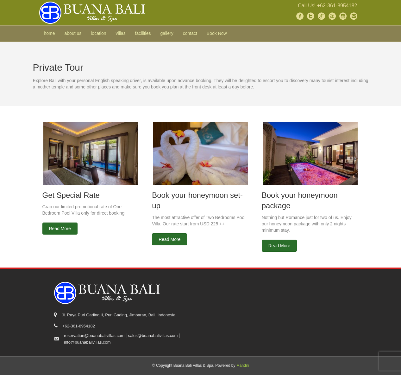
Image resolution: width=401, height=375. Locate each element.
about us (73, 33)
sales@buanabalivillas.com (153, 335)
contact (190, 33)
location (98, 33)
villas (121, 33)
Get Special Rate (71, 195)
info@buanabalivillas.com (87, 342)
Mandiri (242, 365)
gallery (166, 33)
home (49, 33)
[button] (60, 229)
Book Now (217, 33)
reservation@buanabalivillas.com (94, 335)
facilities (143, 33)
